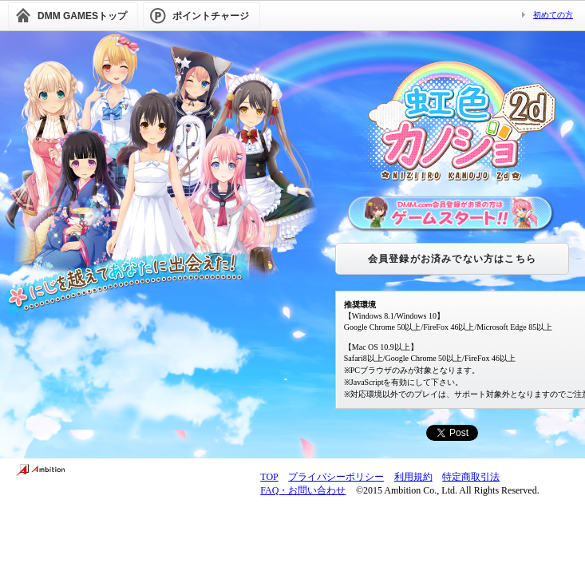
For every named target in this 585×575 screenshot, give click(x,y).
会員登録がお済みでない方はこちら (452, 258)
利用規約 (413, 476)
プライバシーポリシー (336, 476)
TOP (269, 476)
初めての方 (553, 14)
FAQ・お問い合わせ (303, 490)
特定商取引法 (471, 476)
